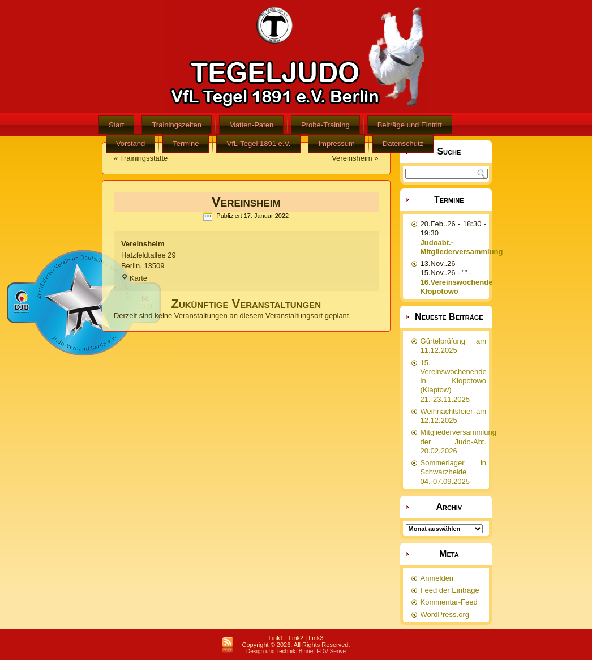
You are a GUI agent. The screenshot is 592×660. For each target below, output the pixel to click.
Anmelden (437, 578)
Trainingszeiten (176, 125)
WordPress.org (445, 614)
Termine (186, 143)
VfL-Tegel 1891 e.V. (258, 143)
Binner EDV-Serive (322, 651)
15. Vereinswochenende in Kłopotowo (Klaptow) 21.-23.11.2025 (454, 381)
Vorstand (130, 143)
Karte (134, 278)
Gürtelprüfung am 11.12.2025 (454, 345)
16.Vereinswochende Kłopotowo (457, 286)
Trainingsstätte (144, 158)
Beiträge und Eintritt (409, 125)
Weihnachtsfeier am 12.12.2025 (454, 416)
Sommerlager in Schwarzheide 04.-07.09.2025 (454, 472)
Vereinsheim (352, 158)
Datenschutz (403, 143)
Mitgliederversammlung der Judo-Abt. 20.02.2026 (458, 441)
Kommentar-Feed (449, 602)
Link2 (296, 638)
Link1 (276, 638)
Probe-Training (325, 125)
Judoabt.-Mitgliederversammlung (462, 247)
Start (116, 125)
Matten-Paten (251, 125)
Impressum (336, 143)
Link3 (315, 638)
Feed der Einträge (450, 590)
